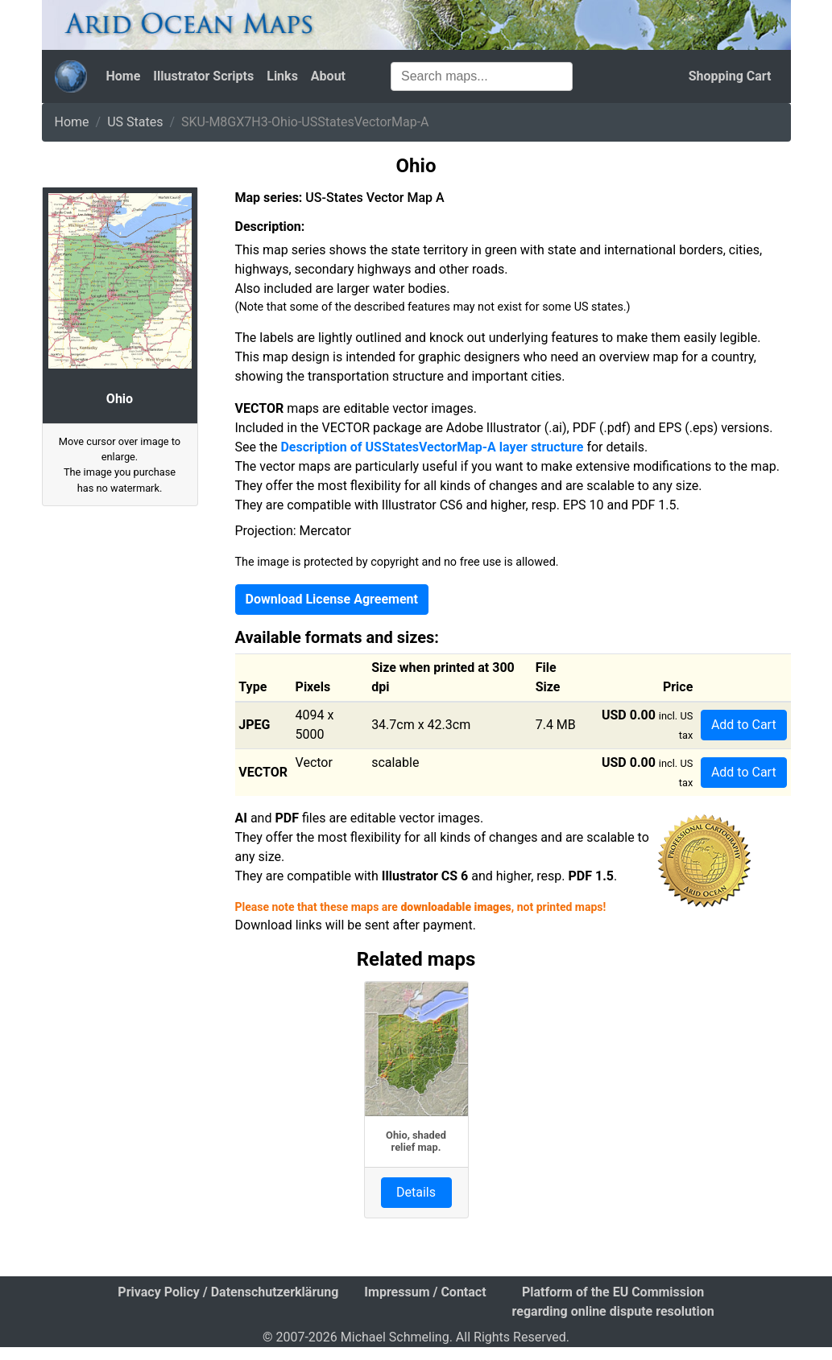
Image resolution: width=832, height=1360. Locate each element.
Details (416, 1192)
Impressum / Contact (425, 1292)
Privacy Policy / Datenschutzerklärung (228, 1292)
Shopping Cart (730, 76)
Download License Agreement (332, 599)
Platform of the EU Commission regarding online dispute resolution (613, 1301)
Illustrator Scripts (203, 76)
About (328, 76)
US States (135, 122)
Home (123, 76)
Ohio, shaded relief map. (416, 1141)
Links (282, 76)
